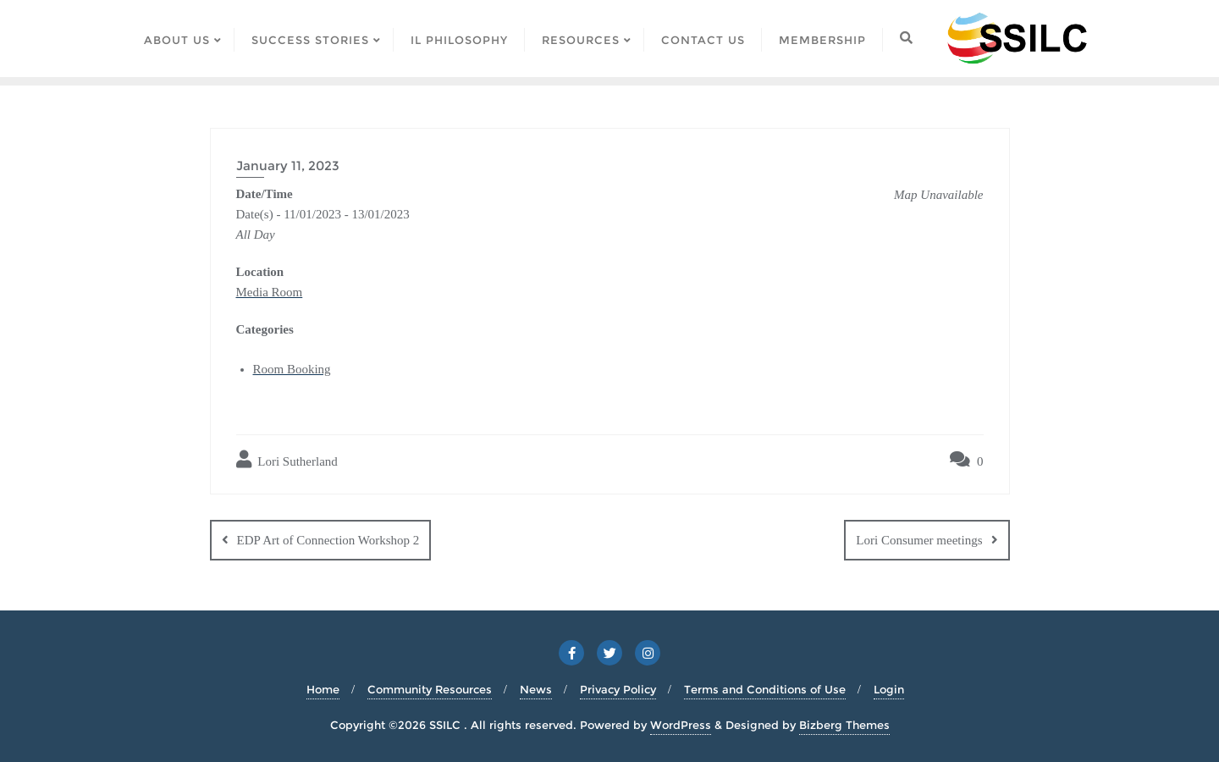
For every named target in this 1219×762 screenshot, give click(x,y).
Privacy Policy (618, 689)
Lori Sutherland (287, 459)
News (536, 689)
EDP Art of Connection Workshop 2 (328, 540)
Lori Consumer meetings (919, 540)
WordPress (680, 725)
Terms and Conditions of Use (765, 689)
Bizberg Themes (844, 725)
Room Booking (292, 369)
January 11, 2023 (287, 165)
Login (889, 689)
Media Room (269, 292)
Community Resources (429, 689)
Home (322, 689)
